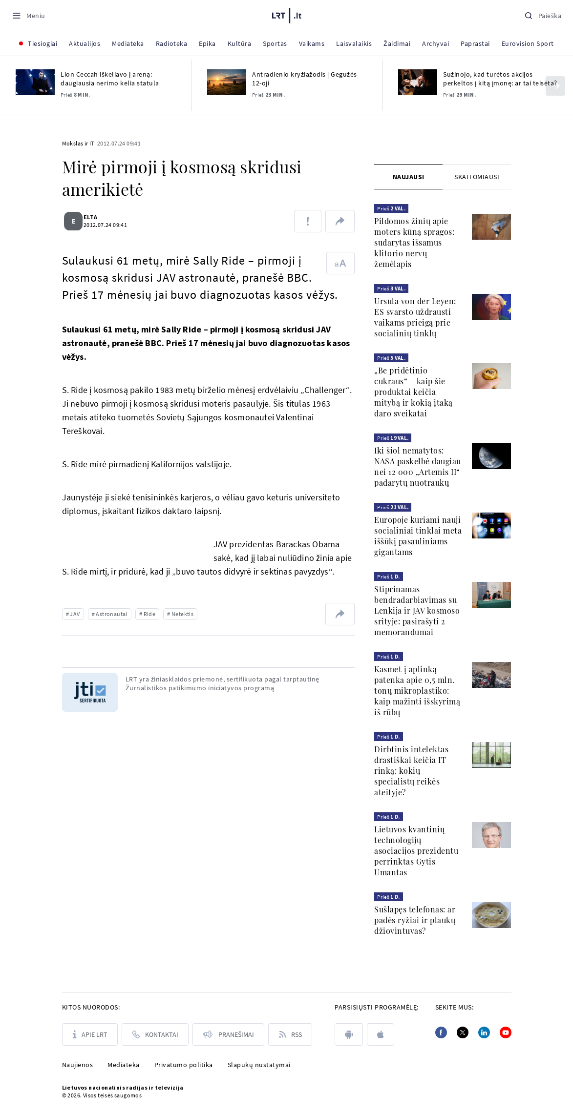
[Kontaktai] (155, 1034)
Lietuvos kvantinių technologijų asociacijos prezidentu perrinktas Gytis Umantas (416, 850)
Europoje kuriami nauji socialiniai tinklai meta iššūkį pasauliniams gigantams (418, 536)
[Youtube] (505, 1032)
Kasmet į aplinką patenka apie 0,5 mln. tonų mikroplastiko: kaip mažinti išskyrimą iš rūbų (417, 690)
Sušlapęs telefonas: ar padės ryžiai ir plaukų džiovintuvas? (414, 920)
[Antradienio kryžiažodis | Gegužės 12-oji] (226, 82)
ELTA (96, 217)
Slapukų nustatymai (259, 1064)
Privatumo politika (183, 1064)
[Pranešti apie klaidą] (307, 221)
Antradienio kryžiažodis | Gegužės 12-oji (304, 78)
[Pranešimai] (228, 1034)
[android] (349, 1034)
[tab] (408, 176)
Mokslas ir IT (78, 143)
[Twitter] (462, 1032)
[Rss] (290, 1034)
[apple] (380, 1034)
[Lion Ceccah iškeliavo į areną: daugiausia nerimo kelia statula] (35, 82)
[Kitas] (555, 86)
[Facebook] (441, 1032)
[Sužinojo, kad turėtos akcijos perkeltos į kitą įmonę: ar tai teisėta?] (417, 82)
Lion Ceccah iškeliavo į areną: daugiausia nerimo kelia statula (110, 78)
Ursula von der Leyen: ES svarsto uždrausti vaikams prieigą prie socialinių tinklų (415, 317)
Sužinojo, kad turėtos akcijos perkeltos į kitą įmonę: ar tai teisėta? (500, 78)
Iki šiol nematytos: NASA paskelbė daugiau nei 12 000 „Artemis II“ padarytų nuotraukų (417, 466)
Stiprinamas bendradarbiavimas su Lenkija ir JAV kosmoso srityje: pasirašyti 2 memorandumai (417, 610)
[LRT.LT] (286, 14)
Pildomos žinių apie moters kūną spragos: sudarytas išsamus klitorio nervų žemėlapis (414, 242)
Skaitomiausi (476, 176)
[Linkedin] (484, 1032)
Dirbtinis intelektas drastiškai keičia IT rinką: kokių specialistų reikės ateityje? (411, 770)
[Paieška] (542, 15)
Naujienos (77, 1064)
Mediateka (123, 1064)
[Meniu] (28, 15)
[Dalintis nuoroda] (340, 221)
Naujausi (408, 176)
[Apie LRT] (90, 1034)
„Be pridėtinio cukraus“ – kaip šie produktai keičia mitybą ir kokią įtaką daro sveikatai (413, 391)
